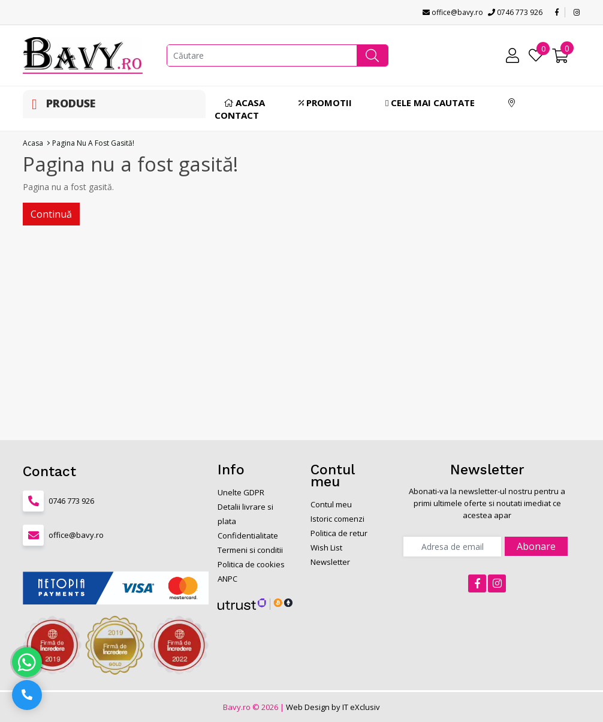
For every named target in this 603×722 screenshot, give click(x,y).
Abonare (536, 546)
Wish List (326, 547)
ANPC (227, 578)
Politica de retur (338, 533)
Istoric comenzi (337, 518)
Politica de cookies (251, 564)
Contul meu (331, 504)
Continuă (51, 214)
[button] (372, 55)
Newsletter (330, 561)
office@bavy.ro (453, 12)
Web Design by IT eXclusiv (333, 707)
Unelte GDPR (241, 492)
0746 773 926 (515, 12)
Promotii (325, 103)
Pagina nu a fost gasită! (93, 143)
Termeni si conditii (250, 549)
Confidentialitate (248, 535)
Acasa (244, 103)
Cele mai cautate (430, 103)
